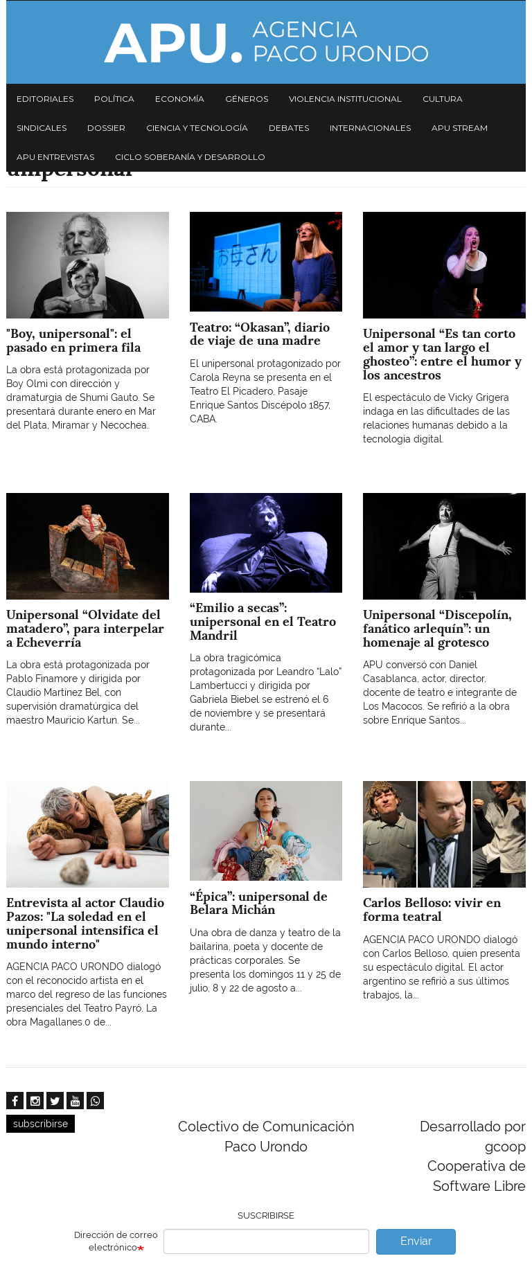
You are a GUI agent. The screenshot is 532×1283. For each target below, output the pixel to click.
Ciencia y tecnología (197, 128)
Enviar (416, 1241)
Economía (179, 98)
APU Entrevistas (55, 157)
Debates (289, 128)
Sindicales (41, 128)
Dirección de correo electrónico (116, 1241)
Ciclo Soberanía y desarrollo (190, 157)
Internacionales (370, 128)
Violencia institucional (345, 98)
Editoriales (45, 98)
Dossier (106, 128)
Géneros (246, 98)
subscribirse (40, 1123)
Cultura (443, 98)
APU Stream (460, 128)
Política (114, 98)
